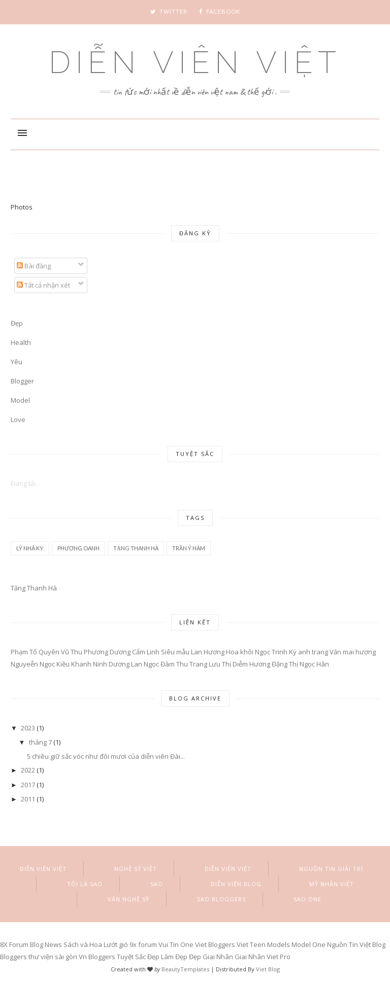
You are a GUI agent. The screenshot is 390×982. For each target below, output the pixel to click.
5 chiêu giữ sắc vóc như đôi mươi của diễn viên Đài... (106, 756)
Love (18, 419)
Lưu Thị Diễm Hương (239, 664)
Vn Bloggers (97, 956)
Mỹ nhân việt (331, 884)
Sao (156, 884)
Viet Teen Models (263, 944)
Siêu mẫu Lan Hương (192, 651)
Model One (308, 944)
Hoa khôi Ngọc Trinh (256, 651)
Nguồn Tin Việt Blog (356, 944)
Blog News (46, 944)
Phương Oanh (78, 548)
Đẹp (17, 323)
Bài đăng (34, 265)
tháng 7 (40, 742)
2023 (28, 727)
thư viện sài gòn (52, 956)
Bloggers (13, 956)
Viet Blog (268, 969)
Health (21, 342)
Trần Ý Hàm (188, 548)
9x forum (143, 944)
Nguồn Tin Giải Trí (331, 868)
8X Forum (14, 944)
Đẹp (195, 956)
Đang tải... (25, 483)
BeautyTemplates (185, 969)
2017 (28, 784)
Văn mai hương (353, 651)
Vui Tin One (175, 944)
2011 (28, 798)
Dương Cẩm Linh (134, 651)
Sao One (307, 899)
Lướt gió (116, 944)
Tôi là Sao (85, 884)
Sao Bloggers (221, 899)
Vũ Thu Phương (84, 651)
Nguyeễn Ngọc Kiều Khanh (51, 664)
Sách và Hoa (82, 944)
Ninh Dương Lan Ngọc (126, 664)
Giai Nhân (218, 956)
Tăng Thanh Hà (135, 548)
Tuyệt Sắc (131, 956)
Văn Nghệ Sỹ (128, 899)
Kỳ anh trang (308, 651)
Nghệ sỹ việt (135, 868)
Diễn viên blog (236, 884)
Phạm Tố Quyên (35, 651)
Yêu (16, 361)
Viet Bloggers (215, 944)
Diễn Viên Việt (195, 62)
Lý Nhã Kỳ (30, 548)
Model (20, 400)
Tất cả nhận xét (43, 285)
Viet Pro (278, 956)
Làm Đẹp (174, 956)
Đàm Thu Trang (183, 664)
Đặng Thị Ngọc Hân (300, 664)
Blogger (22, 380)
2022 (28, 770)
